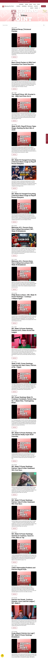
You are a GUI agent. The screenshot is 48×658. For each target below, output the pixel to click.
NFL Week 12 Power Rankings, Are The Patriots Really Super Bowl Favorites (24, 434)
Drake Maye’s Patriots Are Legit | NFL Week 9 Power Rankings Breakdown (23, 635)
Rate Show (30, 6)
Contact (36, 6)
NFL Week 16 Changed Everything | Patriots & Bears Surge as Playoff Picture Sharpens (24, 162)
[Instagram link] (27, 8)
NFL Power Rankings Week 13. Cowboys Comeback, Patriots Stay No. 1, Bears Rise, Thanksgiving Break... (24, 400)
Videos (26, 4)
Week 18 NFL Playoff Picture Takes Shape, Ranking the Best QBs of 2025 (24, 128)
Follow (43, 6)
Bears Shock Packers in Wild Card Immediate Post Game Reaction (24, 63)
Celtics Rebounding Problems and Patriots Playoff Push (23, 568)
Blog (34, 4)
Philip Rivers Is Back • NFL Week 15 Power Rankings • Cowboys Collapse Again (24, 296)
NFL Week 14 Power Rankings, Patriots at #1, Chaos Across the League (23, 330)
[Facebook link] (39, 6)
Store (38, 4)
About (30, 4)
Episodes (21, 4)
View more (14, 88)
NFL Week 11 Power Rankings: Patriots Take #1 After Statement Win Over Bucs (23, 468)
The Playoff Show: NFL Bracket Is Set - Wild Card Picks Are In (23, 95)
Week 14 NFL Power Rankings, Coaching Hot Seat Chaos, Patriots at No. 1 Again (24, 365)
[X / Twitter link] (28, 8)
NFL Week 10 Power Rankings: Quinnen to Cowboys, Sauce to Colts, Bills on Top (23, 535)
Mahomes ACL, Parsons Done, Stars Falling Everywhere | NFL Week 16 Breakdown (22, 229)
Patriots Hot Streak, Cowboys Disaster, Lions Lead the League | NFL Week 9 (23, 601)
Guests (31, 8)
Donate (36, 8)
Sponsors (24, 6)
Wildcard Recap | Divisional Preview (21, 30)
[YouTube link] (25, 8)
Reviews (18, 6)
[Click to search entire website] (39, 8)
